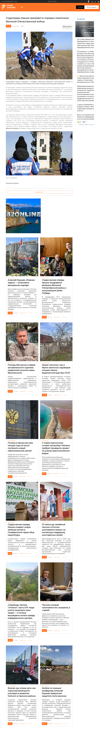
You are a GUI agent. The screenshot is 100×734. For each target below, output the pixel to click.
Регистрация (91, 7)
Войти (80, 7)
